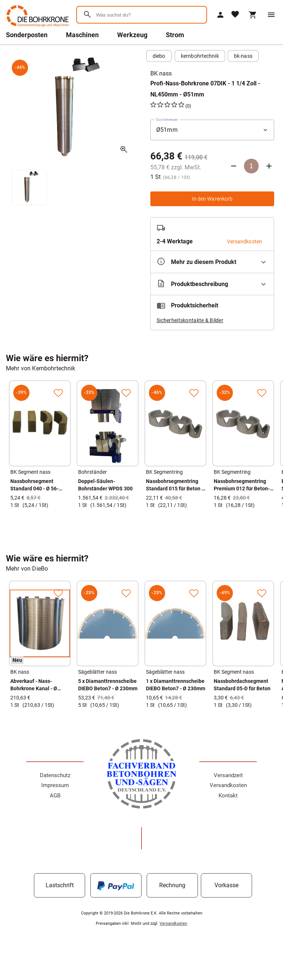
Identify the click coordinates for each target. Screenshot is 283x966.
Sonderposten (27, 35)
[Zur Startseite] (36, 27)
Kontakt (228, 795)
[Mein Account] (220, 14)
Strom (175, 35)
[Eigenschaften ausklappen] (212, 262)
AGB (55, 795)
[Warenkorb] (252, 14)
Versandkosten (228, 785)
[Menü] (271, 14)
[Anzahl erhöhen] (269, 166)
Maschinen (82, 35)
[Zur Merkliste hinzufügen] (58, 393)
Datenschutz (55, 775)
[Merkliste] (235, 15)
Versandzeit (228, 775)
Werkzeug (132, 35)
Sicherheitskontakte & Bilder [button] (190, 320)
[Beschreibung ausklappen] (212, 284)
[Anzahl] (251, 166)
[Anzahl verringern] (233, 166)
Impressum (55, 785)
